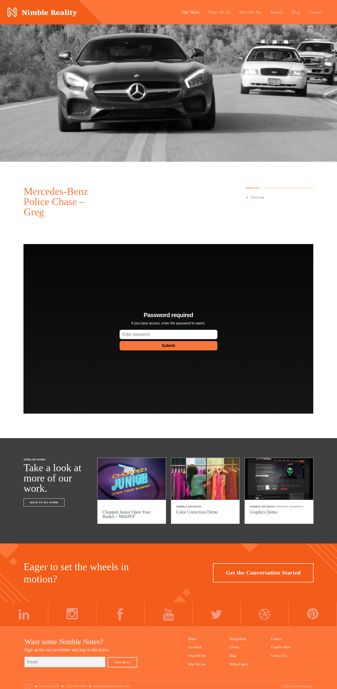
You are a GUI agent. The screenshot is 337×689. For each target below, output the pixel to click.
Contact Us (278, 656)
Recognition (238, 639)
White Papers (239, 664)
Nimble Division (42, 12)
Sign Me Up (122, 662)
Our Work (195, 647)
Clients (234, 647)
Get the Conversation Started (263, 572)
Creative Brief (281, 647)
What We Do (197, 656)
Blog (233, 656)
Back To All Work (44, 502)
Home (192, 639)
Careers (276, 639)
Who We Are (197, 664)
